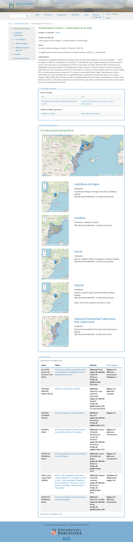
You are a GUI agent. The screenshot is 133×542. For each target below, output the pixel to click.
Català (108, 14)
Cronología (20, 39)
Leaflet (102, 175)
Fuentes (46, 357)
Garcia (78, 251)
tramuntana (55, 101)
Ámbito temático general (23, 49)
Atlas (86, 15)
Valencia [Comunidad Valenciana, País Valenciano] (95, 320)
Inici (10, 23)
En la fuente (112, 365)
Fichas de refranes (22, 29)
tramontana (45, 101)
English (108, 18)
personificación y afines (90, 113)
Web (37, 15)
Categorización (49, 88)
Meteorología (21, 43)
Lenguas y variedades (18, 34)
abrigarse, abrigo (48, 113)
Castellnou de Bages (86, 184)
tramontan (64, 101)
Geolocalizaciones (21, 58)
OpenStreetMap (111, 175)
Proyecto (48, 15)
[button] (82, 145)
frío (42, 97)
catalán (57, 32)
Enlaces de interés (97, 16)
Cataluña (79, 218)
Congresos (61, 15)
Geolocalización (50, 125)
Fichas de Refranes (21, 23)
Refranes (75, 15)
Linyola (79, 285)
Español (115, 14)
